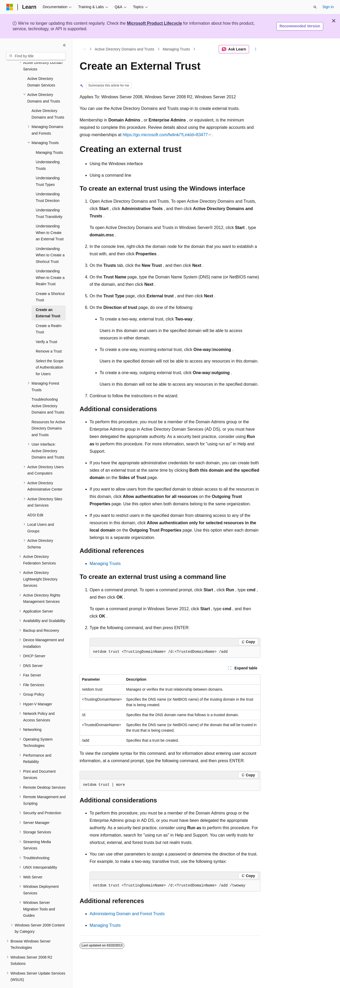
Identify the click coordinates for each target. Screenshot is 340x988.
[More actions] (255, 49)
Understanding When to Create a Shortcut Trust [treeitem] (50, 240)
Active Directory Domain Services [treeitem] (41, 67)
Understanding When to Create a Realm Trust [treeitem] (50, 263)
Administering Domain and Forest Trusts (127, 913)
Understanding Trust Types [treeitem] (48, 166)
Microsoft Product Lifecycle (154, 23)
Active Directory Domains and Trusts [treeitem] (48, 99)
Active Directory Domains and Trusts (124, 49)
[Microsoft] (9, 7)
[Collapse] (64, 45)
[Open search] (315, 7)
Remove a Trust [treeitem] (49, 337)
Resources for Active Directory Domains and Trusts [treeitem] (48, 413)
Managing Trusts (176, 49)
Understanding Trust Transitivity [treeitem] (49, 198)
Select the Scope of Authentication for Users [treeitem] (50, 352)
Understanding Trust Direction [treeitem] (48, 182)
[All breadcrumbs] (84, 49)
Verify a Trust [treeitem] (46, 327)
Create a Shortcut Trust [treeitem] (50, 282)
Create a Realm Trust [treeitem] (48, 314)
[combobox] (36, 56)
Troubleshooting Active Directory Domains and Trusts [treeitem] (48, 391)
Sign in (328, 7)
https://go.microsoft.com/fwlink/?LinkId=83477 (165, 135)
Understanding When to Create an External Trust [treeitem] (50, 218)
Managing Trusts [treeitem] (49, 138)
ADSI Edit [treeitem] (35, 500)
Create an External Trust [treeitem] (48, 298)
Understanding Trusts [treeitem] (48, 150)
